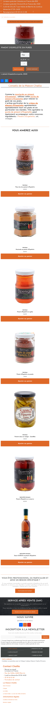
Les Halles (5, 691)
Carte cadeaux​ (12, 648)
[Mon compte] (19, 25)
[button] (25, 21)
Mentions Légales (7, 702)
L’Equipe (5, 688)
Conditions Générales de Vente (10, 699)
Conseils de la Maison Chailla (25, 85)
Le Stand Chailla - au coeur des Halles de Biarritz (14, 693)
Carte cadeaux (7, 659)
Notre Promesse (6, 685)
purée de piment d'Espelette (18, 112)
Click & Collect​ (12, 652)
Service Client (12, 655)
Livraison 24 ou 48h (36, 648)
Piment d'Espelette (26, 116)
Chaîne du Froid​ (37, 655)
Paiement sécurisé (37, 652)
